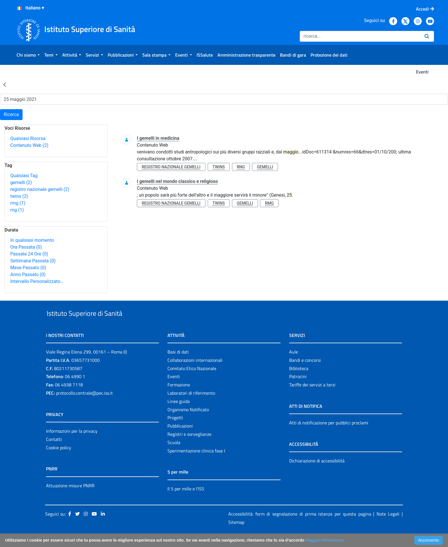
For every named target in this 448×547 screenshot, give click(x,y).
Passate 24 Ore (29, 254)
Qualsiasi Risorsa (27, 138)
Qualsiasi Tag (23, 175)
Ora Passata (26, 247)
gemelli (21, 182)
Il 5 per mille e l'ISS (185, 501)
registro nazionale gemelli (39, 189)
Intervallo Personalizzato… (36, 281)
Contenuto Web (29, 145)
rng (17, 210)
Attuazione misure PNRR (70, 498)
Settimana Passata (32, 260)
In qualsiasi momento (32, 240)
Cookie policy (58, 460)
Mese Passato (28, 267)
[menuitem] (28, 55)
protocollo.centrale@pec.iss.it (84, 406)
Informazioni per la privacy (71, 444)
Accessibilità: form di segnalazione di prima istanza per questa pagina (299, 527)
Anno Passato (27, 274)
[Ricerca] (360, 36)
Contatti (54, 452)
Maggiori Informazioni (324, 540)
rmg (17, 203)
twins (19, 196)
